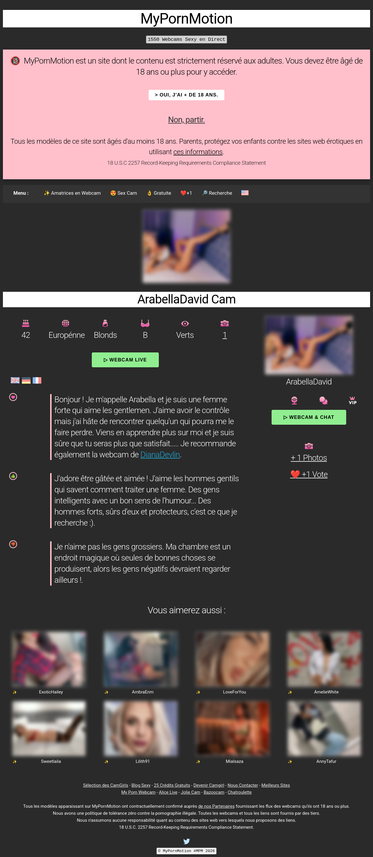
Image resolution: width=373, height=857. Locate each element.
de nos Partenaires (216, 806)
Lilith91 (143, 761)
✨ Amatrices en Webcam (72, 193)
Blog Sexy (140, 785)
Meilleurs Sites (275, 785)
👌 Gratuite (158, 193)
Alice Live (168, 792)
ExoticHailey (51, 692)
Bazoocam (214, 792)
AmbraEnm (143, 692)
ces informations (198, 152)
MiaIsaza (234, 761)
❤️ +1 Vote (309, 474)
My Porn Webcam (138, 792)
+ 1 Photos (309, 458)
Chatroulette (240, 792)
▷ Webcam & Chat (309, 417)
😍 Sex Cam (123, 193)
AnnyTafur (326, 761)
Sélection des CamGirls (105, 785)
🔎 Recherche (217, 193)
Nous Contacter (243, 785)
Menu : (21, 193)
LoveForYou (234, 692)
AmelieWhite (326, 692)
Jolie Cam (190, 792)
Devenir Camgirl (208, 785)
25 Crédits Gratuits (172, 785)
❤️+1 (186, 193)
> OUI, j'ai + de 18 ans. (186, 95)
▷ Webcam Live (125, 359)
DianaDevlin (160, 454)
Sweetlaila (51, 761)
